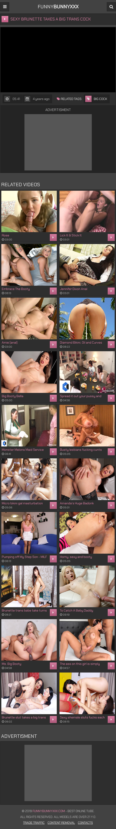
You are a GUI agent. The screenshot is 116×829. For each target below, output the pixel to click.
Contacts (85, 823)
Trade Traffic (34, 823)
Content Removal (61, 823)
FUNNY (58, 6)
